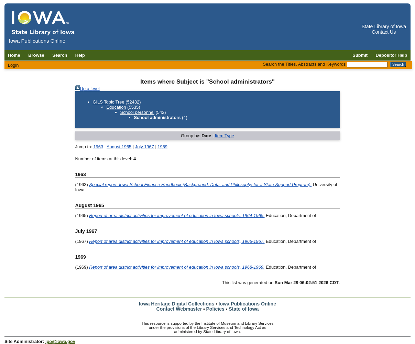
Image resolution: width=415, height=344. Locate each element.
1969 (162, 146)
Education (116, 107)
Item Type (224, 135)
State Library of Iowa (383, 26)
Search (59, 55)
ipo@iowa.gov (60, 341)
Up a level (90, 88)
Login (13, 65)
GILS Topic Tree (108, 102)
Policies (215, 309)
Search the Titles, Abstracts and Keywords (304, 64)
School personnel (137, 112)
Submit (360, 55)
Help (80, 55)
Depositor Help (391, 55)
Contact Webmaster (179, 309)
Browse (36, 55)
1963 (98, 146)
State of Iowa (244, 309)
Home (14, 55)
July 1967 (144, 146)
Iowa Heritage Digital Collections (176, 304)
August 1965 (119, 146)
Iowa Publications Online (247, 304)
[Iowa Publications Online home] (43, 23)
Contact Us (384, 32)
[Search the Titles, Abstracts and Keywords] (367, 64)
